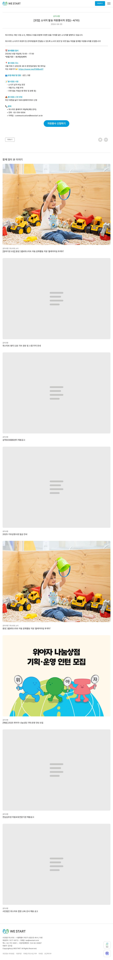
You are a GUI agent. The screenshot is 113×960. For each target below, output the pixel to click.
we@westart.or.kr (32, 940)
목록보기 (9, 139)
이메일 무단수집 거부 (30, 954)
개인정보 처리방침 (8, 954)
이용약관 (19, 954)
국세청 (40, 954)
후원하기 (100, 3)
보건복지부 (47, 954)
